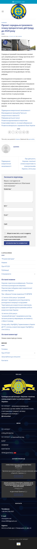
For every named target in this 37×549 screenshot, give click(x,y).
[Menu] (2, 11)
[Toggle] (35, 274)
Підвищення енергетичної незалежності (15, 110)
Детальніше (18, 476)
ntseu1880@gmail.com (9, 521)
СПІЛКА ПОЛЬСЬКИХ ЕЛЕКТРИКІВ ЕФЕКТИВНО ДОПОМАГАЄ (18, 465)
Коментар (8, 189)
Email (6, 215)
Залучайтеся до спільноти (10, 357)
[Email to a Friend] (20, 132)
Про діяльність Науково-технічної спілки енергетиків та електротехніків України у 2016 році (28, 164)
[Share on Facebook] (13, 132)
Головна (4, 349)
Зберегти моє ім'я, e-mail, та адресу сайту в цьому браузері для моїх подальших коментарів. (17, 236)
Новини (4, 262)
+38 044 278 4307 (7, 511)
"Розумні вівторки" (8, 259)
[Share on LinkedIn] (27, 132)
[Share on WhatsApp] (9, 132)
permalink (31, 139)
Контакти (4, 360)
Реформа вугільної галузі (10, 118)
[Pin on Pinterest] (23, 132)
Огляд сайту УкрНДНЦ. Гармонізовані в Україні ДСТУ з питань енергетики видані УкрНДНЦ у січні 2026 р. (18, 326)
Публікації (5, 270)
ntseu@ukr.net (6, 518)
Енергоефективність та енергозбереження (16, 123)
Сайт (5, 224)
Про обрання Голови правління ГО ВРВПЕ (16, 294)
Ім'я (5, 206)
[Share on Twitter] (16, 132)
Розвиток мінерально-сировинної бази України (18, 125)
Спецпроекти (6, 274)
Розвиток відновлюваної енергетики (14, 120)
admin (20, 36)
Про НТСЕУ (5, 266)
